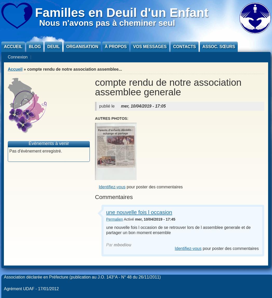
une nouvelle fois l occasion (139, 212)
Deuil (53, 46)
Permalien (114, 219)
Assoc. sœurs (218, 46)
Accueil (13, 46)
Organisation (82, 46)
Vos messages (150, 46)
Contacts (184, 46)
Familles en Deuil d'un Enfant (121, 12)
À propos (116, 46)
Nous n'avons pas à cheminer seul (107, 23)
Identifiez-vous (112, 187)
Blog (35, 46)
